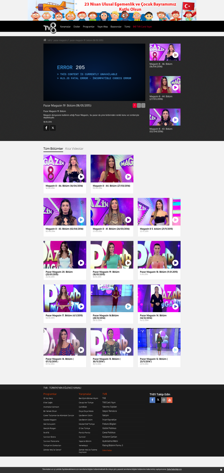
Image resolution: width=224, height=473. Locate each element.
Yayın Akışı (102, 26)
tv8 (49, 40)
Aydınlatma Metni (110, 441)
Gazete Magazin (49, 420)
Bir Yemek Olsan (50, 411)
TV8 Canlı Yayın (142, 26)
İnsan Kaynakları (109, 419)
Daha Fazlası (107, 450)
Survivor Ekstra (49, 437)
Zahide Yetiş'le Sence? (52, 450)
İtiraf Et (46, 432)
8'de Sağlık (47, 402)
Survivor (82, 437)
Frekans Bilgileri (109, 424)
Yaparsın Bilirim (85, 441)
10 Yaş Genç (48, 398)
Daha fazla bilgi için (174, 469)
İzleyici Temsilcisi (109, 411)
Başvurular (116, 26)
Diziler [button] (77, 26)
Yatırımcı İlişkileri (109, 407)
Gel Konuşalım (49, 424)
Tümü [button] (127, 26)
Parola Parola (84, 432)
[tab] (53, 149)
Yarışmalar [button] (65, 26)
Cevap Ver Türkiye (86, 402)
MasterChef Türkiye (87, 424)
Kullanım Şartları (109, 437)
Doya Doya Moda (86, 411)
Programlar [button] (89, 26)
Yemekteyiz (83, 445)
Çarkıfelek (83, 407)
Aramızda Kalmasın (51, 407)
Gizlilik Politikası (109, 428)
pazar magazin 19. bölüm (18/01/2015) (86, 40)
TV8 (104, 398)
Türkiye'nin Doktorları (52, 445)
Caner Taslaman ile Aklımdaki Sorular (58, 415)
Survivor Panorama (51, 441)
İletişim (105, 415)
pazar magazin (60, 40)
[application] (94, 72)
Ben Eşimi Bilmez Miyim (88, 398)
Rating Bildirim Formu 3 (112, 445)
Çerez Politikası (108, 432)
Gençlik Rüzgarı (49, 428)
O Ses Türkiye (84, 428)
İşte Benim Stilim (85, 415)
